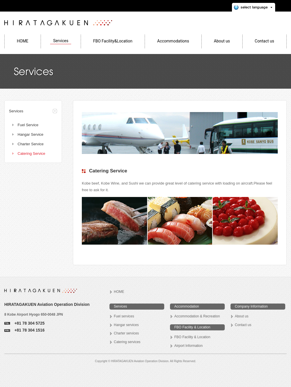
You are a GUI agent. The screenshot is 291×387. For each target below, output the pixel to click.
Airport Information (188, 346)
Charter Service (31, 144)
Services (16, 111)
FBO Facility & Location (192, 337)
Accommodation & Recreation (197, 316)
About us (241, 316)
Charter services (126, 333)
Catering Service (31, 153)
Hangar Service (31, 134)
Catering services (127, 342)
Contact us (243, 325)
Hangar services (126, 325)
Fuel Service (28, 125)
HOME (119, 292)
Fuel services (124, 316)
